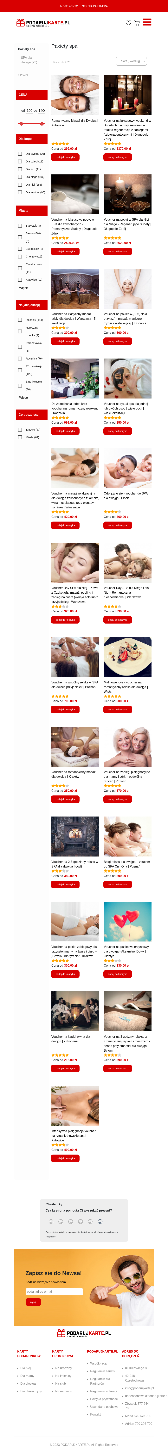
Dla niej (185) (34, 184)
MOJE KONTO (69, 6)
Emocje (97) (33, 429)
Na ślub (60, 1383)
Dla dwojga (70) (35, 153)
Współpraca (98, 1363)
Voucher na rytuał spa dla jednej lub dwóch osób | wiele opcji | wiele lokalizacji (126, 408)
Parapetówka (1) (34, 347)
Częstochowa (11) (34, 268)
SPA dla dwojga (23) (29, 60)
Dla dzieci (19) (34, 161)
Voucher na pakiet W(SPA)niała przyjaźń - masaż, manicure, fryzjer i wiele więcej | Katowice (125, 318)
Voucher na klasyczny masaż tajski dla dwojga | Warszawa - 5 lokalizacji (73, 318)
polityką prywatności (67, 1232)
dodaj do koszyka (65, 157)
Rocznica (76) (34, 358)
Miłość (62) (32, 437)
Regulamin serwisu (103, 1371)
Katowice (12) (34, 279)
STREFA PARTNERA (95, 6)
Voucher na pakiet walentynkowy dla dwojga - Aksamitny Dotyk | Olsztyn (126, 951)
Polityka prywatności (104, 1399)
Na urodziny (63, 1368)
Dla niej (25, 1368)
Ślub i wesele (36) (34, 385)
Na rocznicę (63, 1391)
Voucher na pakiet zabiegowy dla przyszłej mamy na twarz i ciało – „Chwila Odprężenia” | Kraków (74, 951)
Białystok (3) (33, 225)
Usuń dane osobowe (104, 1406)
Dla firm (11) (33, 169)
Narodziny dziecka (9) (32, 331)
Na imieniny (63, 1375)
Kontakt (95, 1414)
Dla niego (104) (35, 176)
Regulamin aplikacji (103, 1391)
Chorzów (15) (34, 256)
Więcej (25, 288)
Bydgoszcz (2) (34, 248)
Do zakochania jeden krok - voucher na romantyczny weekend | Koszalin (75, 408)
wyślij (33, 1302)
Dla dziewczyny (31, 1391)
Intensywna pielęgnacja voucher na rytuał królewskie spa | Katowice (73, 1135)
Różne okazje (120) (34, 370)
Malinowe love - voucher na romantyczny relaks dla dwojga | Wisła (126, 687)
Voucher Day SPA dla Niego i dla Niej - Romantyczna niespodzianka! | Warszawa (126, 592)
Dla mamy (27, 1375)
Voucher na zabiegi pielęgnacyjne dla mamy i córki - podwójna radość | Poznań (127, 776)
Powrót (23, 75)
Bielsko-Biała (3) (34, 237)
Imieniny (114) (34, 319)
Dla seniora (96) (35, 192)
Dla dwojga (28, 1383)
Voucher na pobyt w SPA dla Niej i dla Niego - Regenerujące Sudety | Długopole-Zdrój (127, 224)
